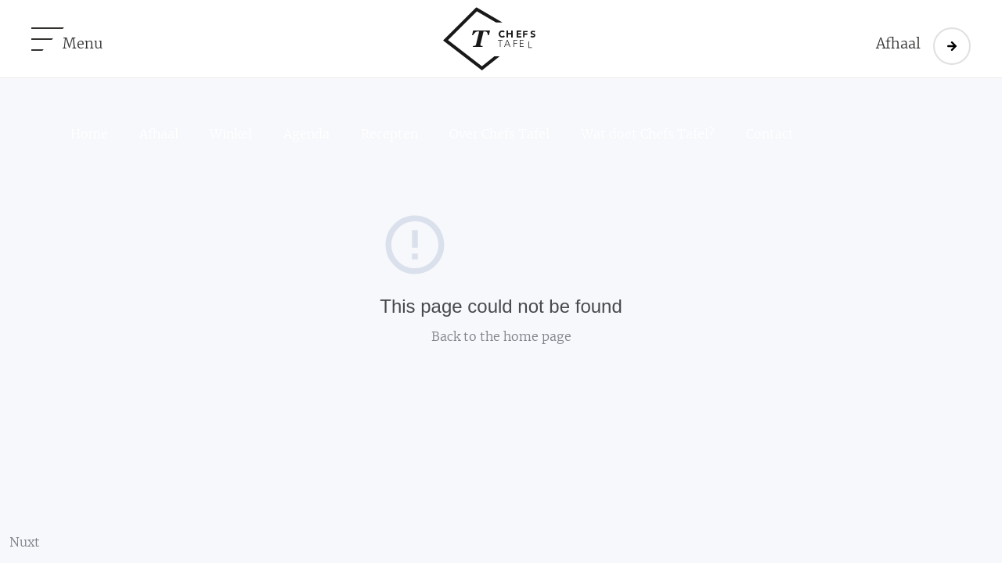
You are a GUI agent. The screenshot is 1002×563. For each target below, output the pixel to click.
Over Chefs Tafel (499, 134)
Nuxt (24, 542)
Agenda (306, 134)
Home (89, 134)
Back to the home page (501, 337)
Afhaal (158, 134)
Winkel (231, 134)
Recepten (389, 134)
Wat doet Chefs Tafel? (648, 134)
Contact (770, 134)
